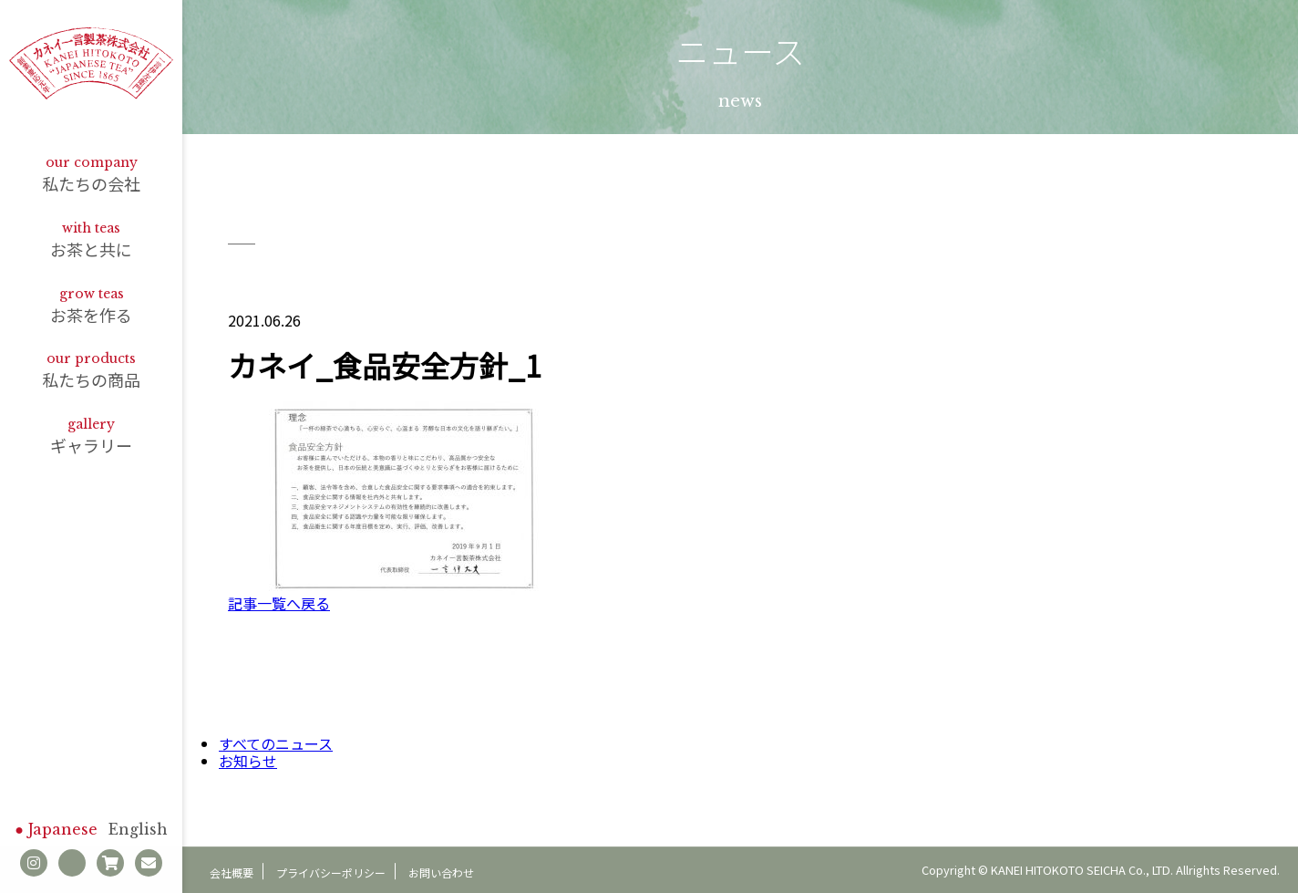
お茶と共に (91, 240)
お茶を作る (91, 306)
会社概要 (231, 872)
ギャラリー (91, 436)
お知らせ (248, 761)
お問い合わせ (441, 872)
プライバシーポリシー (331, 872)
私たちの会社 (91, 174)
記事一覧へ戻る (279, 603)
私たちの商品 (91, 370)
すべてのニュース (276, 743)
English (138, 829)
